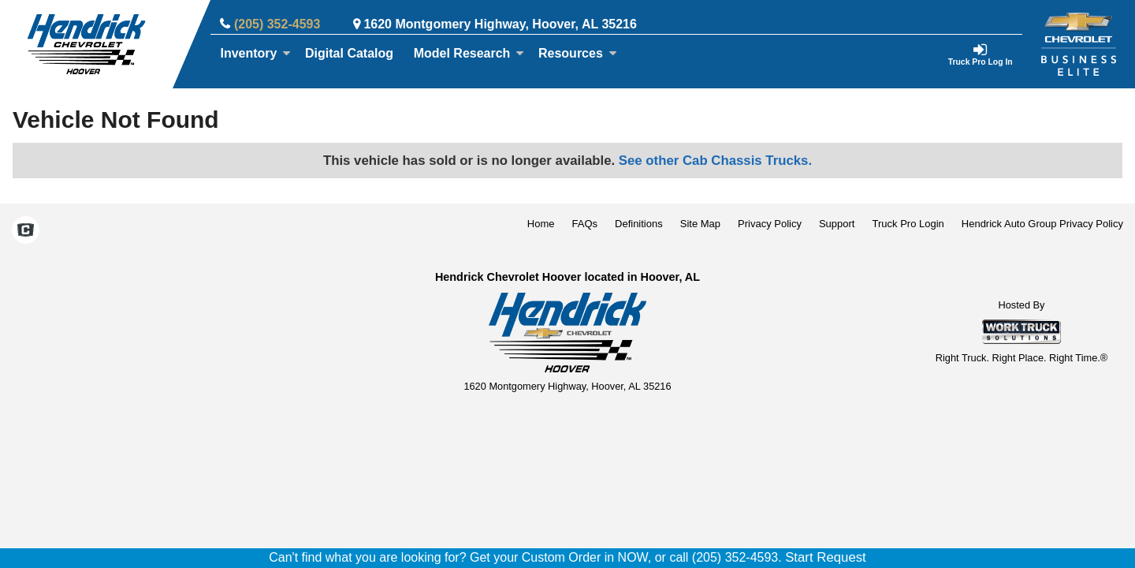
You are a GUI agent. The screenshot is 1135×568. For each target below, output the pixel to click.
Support (837, 224)
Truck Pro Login (908, 224)
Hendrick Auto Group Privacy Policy (1042, 224)
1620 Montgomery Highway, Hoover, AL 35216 (500, 24)
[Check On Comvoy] (25, 232)
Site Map (700, 224)
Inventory (255, 53)
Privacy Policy (770, 224)
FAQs (585, 224)
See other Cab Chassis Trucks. (715, 160)
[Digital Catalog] (349, 54)
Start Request (825, 557)
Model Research (469, 53)
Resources (577, 53)
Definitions (639, 224)
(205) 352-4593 (277, 24)
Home (541, 224)
